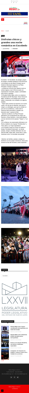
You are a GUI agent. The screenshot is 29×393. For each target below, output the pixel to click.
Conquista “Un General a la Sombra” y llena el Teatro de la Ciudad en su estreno (18, 352)
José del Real (6, 48)
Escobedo (5, 275)
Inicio (2, 31)
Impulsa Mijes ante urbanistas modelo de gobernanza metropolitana (18, 336)
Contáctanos (15, 388)
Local (3, 35)
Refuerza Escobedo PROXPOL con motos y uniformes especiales (18, 344)
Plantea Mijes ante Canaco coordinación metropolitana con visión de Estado (19, 328)
